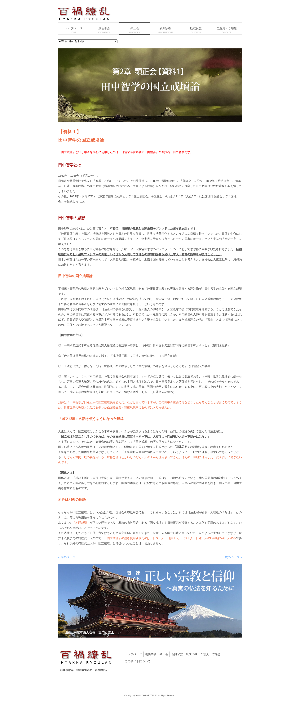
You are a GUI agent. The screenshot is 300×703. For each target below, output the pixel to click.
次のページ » (233, 557)
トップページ (133, 654)
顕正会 (164, 654)
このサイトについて (138, 661)
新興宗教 (177, 654)
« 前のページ (66, 557)
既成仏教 (191, 654)
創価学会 (151, 654)
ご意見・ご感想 (210, 654)
